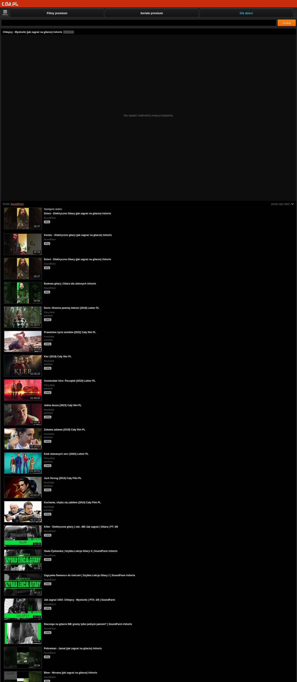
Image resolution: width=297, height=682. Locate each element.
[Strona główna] (10, 4)
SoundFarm (17, 204)
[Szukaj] (138, 22)
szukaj (287, 22)
